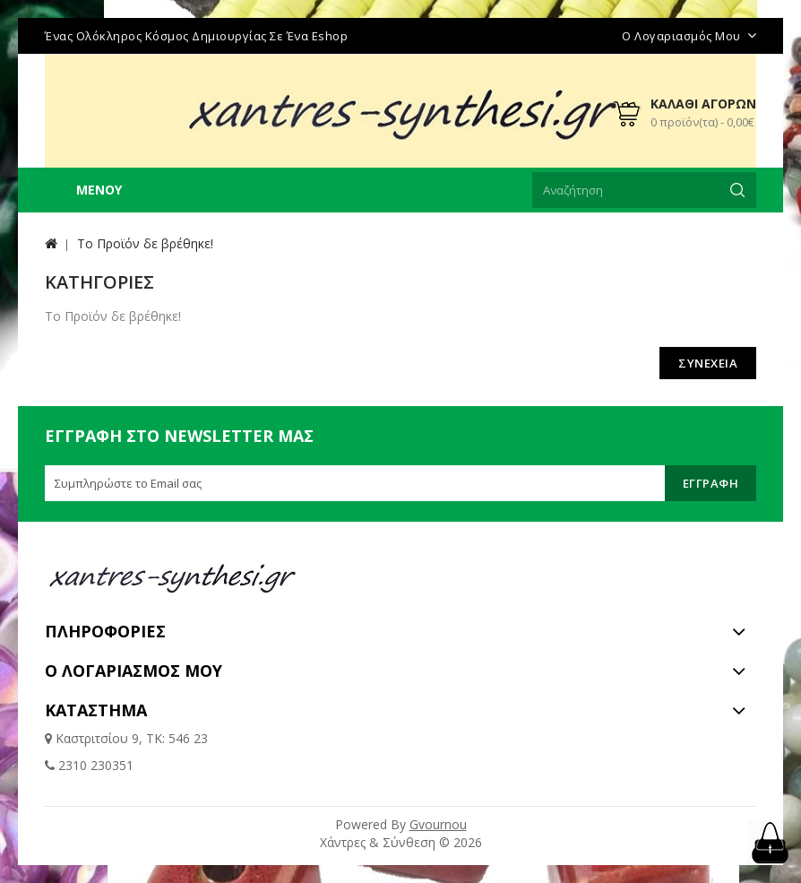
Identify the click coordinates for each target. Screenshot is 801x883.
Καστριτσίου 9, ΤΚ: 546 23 (130, 738)
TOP (769, 842)
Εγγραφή (711, 483)
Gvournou (438, 824)
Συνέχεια (707, 363)
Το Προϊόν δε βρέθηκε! (145, 243)
